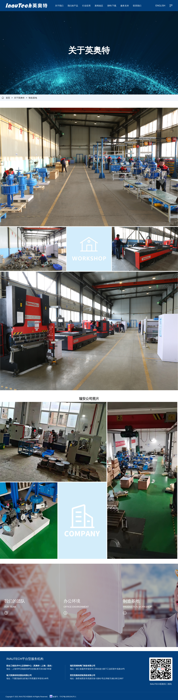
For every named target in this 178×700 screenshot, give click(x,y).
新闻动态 (99, 5)
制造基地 (33, 97)
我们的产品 (73, 5)
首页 (8, 97)
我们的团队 (14, 600)
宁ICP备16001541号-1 (68, 695)
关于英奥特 (19, 97)
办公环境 (72, 600)
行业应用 (86, 5)
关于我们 (59, 5)
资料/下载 (111, 5)
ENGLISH (160, 5)
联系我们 (137, 5)
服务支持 (124, 5)
